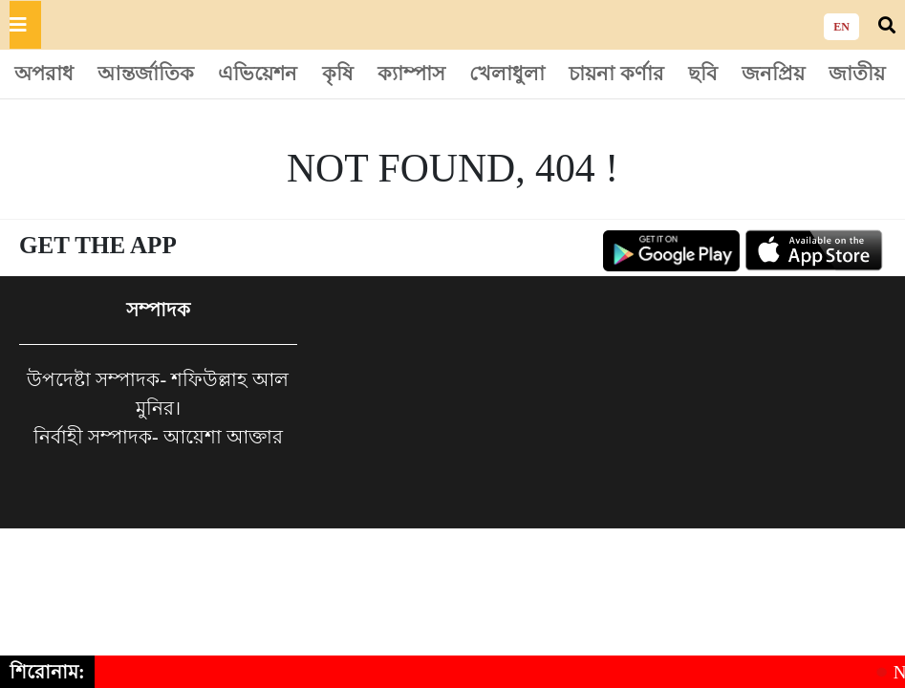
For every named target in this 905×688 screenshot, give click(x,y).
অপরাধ (44, 73)
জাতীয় (857, 73)
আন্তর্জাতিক (145, 73)
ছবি (703, 73)
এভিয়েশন (257, 73)
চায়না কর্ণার (616, 73)
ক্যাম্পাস (411, 73)
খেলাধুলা (507, 73)
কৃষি (338, 73)
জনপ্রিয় (773, 73)
